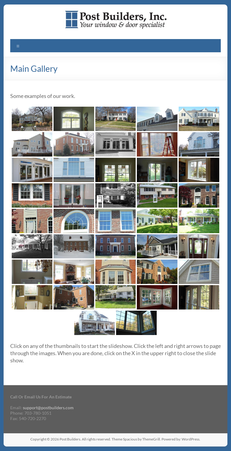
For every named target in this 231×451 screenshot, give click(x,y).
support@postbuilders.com (48, 407)
